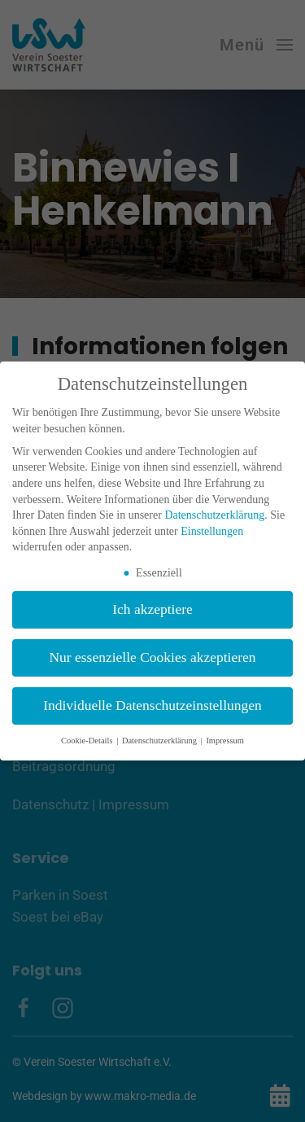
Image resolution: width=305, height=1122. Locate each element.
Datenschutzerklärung (214, 515)
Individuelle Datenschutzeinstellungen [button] (152, 705)
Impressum (225, 740)
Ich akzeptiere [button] (152, 609)
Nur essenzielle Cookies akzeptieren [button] (152, 657)
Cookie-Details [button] (88, 740)
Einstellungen (212, 531)
